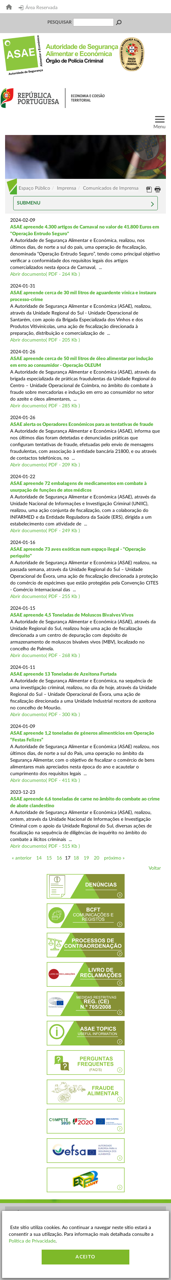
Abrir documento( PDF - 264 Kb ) (45, 274)
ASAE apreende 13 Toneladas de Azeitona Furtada (63, 674)
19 (86, 858)
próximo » (114, 858)
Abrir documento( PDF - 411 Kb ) (45, 780)
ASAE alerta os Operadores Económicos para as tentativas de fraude (81, 424)
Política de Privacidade (32, 1241)
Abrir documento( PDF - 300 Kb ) (45, 714)
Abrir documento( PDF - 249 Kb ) (45, 530)
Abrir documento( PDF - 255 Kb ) (45, 596)
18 (76, 858)
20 (96, 858)
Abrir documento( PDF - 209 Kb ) (45, 465)
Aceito (85, 1257)
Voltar (155, 868)
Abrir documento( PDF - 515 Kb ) (45, 846)
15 (49, 858)
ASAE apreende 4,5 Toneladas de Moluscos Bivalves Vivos (71, 615)
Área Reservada (38, 7)
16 (59, 858)
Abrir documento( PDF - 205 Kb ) (45, 340)
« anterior (21, 858)
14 (39, 858)
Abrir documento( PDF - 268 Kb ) (45, 655)
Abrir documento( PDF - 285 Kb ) (45, 406)
